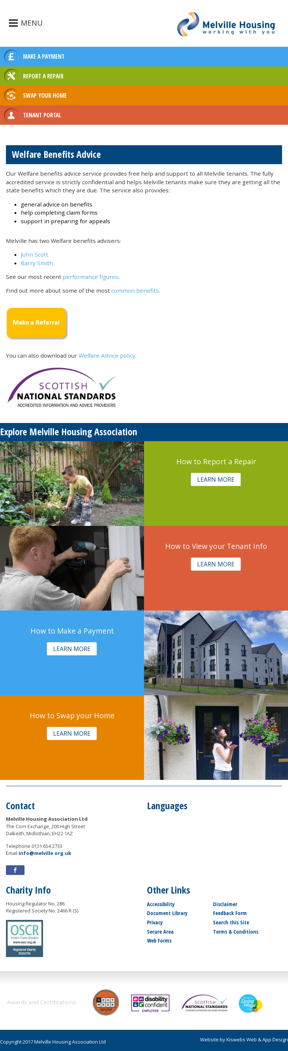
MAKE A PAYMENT (44, 56)
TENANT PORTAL (42, 115)
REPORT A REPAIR (43, 76)
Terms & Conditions (235, 931)
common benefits (135, 290)
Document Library (167, 913)
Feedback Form (230, 913)
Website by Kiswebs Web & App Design (244, 1039)
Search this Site (231, 922)
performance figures (90, 276)
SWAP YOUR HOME (45, 95)
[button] (216, 480)
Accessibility (160, 904)
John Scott (34, 254)
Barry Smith (37, 263)
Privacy (155, 922)
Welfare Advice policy (107, 355)
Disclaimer (225, 904)
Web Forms (159, 940)
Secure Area (160, 931)
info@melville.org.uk (45, 853)
